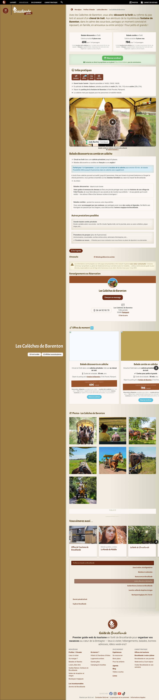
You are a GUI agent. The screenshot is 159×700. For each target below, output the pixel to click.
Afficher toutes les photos (52, 354)
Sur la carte (123, 315)
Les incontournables (76, 676)
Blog (114, 661)
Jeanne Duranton (113, 149)
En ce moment (36, 3)
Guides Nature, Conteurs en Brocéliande (139, 586)
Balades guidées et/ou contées (104, 257)
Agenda (115, 658)
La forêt (13, 3)
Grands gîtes (95, 654)
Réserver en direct (112, 58)
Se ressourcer (118, 648)
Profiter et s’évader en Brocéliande (83, 563)
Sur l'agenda (76, 251)
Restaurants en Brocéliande (143, 577)
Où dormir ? (95, 645)
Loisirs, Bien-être (75, 658)
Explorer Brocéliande (79, 604)
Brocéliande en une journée (144, 651)
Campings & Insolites (98, 658)
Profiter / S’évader (75, 645)
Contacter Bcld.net (101, 690)
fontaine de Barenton (93, 377)
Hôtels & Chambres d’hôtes (100, 648)
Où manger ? (73, 651)
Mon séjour (23, 3)
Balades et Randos (75, 654)
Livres (115, 669)
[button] (61, 2)
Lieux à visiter (73, 648)
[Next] (156, 368)
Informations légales (138, 690)
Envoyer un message (113, 297)
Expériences (117, 645)
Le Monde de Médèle (109, 549)
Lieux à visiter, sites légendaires (142, 567)
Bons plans (117, 651)
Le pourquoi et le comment (119, 690)
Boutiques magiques (76, 672)
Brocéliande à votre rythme (144, 648)
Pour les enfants (118, 654)
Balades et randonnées (145, 572)
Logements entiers (97, 651)
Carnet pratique (51, 3)
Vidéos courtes (118, 665)
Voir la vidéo (34, 354)
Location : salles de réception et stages (140, 590)
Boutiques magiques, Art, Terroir (142, 595)
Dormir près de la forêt (80, 599)
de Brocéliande (77, 679)
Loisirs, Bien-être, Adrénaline (143, 581)
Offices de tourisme (142, 645)
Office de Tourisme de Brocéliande (79, 548)
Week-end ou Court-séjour (144, 654)
